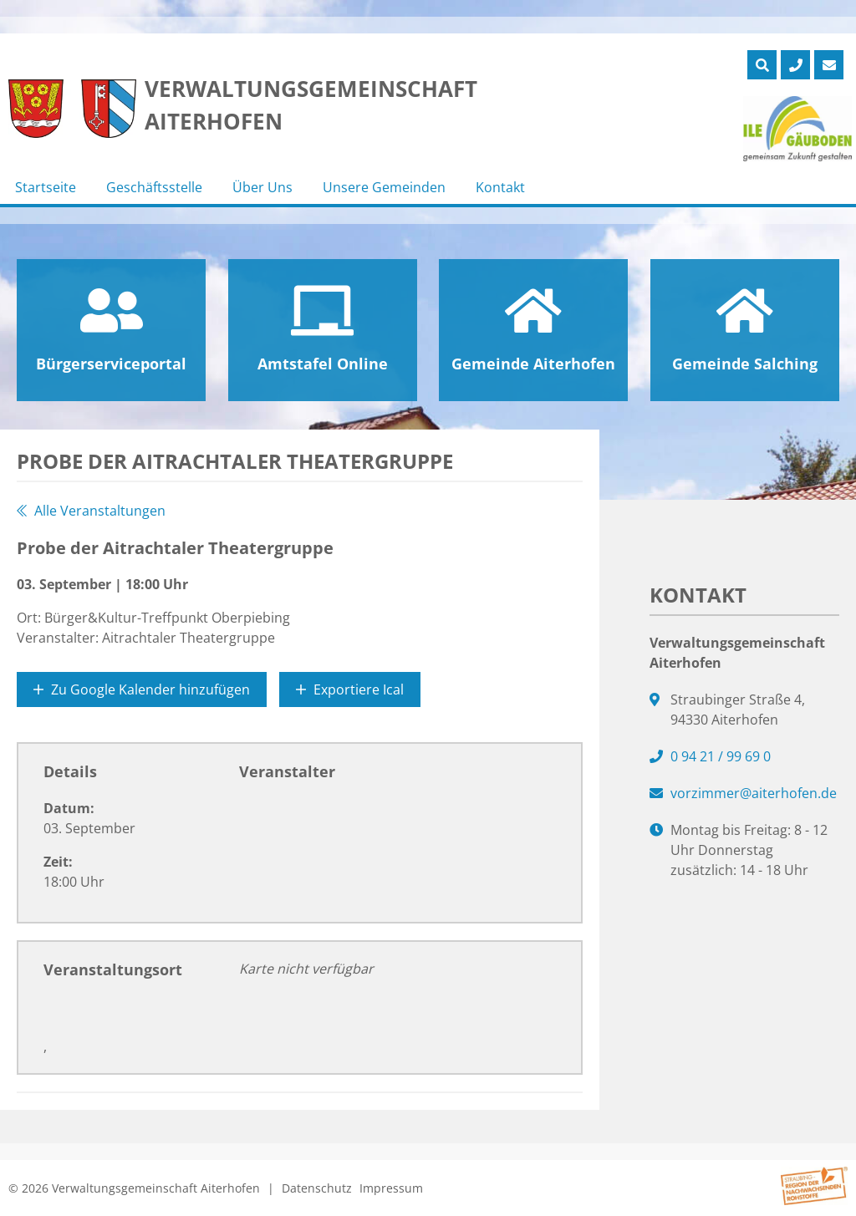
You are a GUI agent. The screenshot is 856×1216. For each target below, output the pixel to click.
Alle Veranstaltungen (91, 510)
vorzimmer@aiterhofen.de (753, 793)
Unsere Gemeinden (384, 187)
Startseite (45, 187)
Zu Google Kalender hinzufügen (141, 689)
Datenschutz (317, 1188)
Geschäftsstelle (154, 187)
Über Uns (262, 187)
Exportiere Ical (350, 689)
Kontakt (500, 187)
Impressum (391, 1188)
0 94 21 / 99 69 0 (720, 756)
